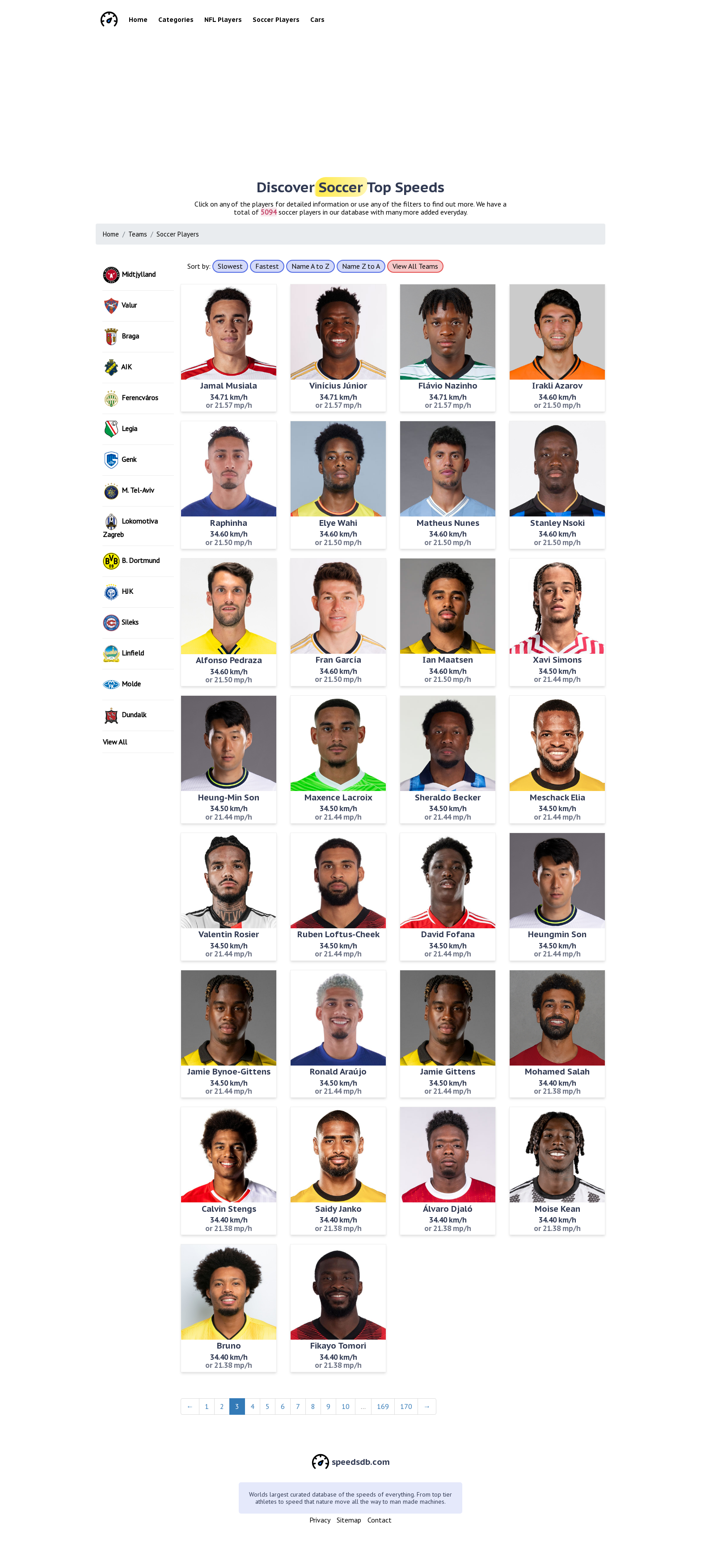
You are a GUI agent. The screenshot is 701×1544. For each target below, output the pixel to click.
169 (383, 1406)
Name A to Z (310, 266)
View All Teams (415, 266)
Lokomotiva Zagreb (130, 526)
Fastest (267, 266)
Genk (119, 460)
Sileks (121, 622)
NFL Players (223, 20)
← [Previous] (190, 1406)
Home (138, 20)
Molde (122, 684)
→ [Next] (427, 1406)
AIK (117, 367)
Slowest (230, 266)
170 (406, 1406)
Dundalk (124, 715)
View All (115, 741)
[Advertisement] (364, 102)
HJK (118, 592)
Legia (120, 429)
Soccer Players (276, 20)
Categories (176, 20)
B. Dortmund (131, 561)
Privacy (319, 1519)
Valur (120, 305)
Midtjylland (129, 274)
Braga (121, 336)
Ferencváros (130, 398)
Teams (137, 234)
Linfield (123, 653)
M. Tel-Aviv (128, 490)
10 (346, 1406)
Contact (379, 1519)
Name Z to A (361, 266)
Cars (317, 20)
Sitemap (349, 1519)
